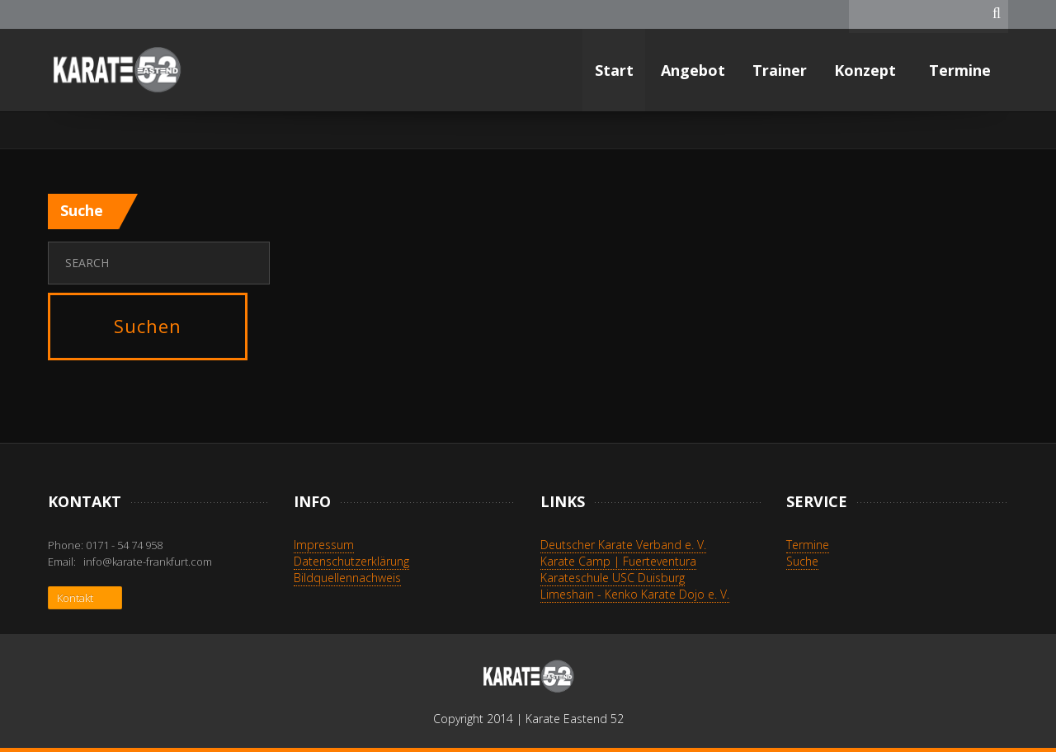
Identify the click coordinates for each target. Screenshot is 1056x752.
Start (614, 70)
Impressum (324, 544)
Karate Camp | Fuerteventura (618, 561)
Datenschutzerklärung (351, 561)
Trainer (779, 70)
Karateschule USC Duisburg (612, 577)
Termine (962, 70)
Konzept (867, 70)
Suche (802, 561)
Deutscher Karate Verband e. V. (623, 544)
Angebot (693, 70)
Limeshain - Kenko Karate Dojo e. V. (634, 594)
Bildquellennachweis (347, 577)
